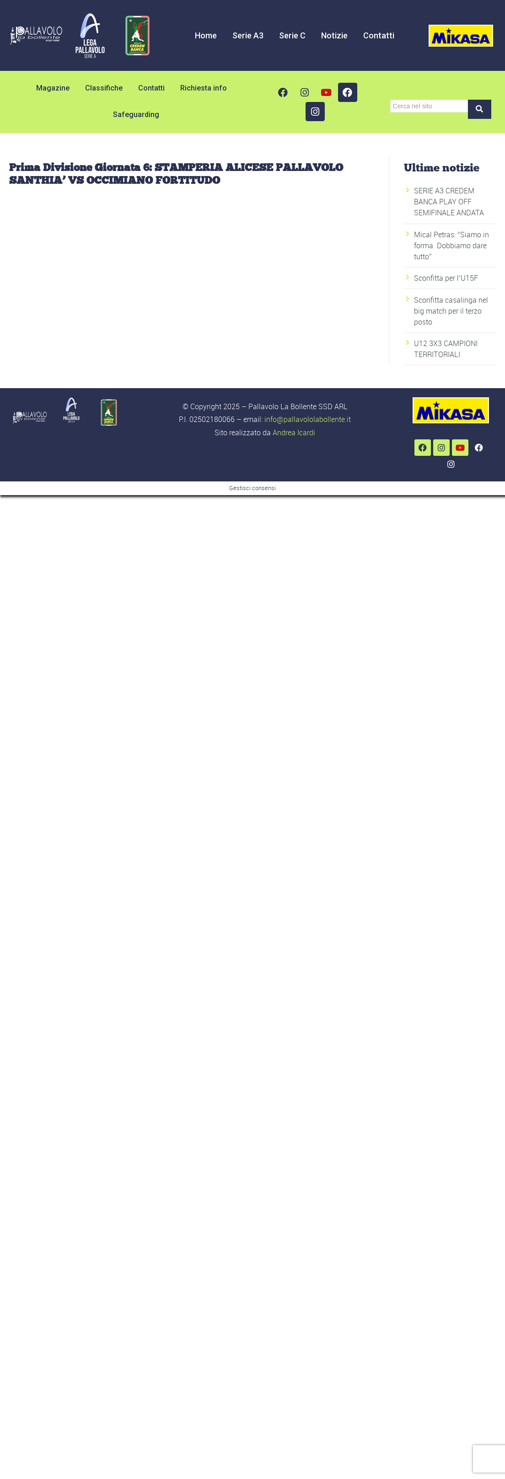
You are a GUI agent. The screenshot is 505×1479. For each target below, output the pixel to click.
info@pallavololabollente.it (307, 419)
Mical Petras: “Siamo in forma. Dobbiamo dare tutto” (451, 246)
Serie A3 (247, 35)
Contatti (378, 35)
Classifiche (104, 88)
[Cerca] (429, 106)
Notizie (334, 35)
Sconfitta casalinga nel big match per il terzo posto (451, 311)
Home (206, 35)
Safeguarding (136, 114)
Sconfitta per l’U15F (446, 278)
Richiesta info (203, 88)
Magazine (53, 88)
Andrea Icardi (294, 432)
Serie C (292, 35)
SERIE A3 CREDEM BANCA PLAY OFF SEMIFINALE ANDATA (449, 202)
